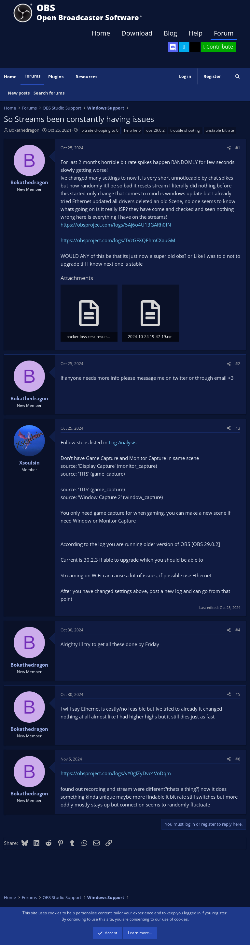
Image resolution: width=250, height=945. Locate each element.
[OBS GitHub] (195, 47)
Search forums (49, 93)
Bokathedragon (24, 130)
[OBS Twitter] (184, 47)
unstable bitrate (219, 130)
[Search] (237, 76)
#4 (237, 630)
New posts (19, 93)
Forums (32, 76)
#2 (237, 363)
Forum (224, 33)
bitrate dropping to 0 (99, 130)
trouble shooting (185, 130)
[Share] (229, 148)
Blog (170, 33)
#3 (237, 428)
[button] (68, 77)
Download (136, 33)
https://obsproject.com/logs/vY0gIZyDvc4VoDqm (116, 773)
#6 (237, 759)
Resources (86, 77)
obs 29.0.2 (155, 130)
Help (195, 33)
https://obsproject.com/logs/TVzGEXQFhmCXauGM (118, 240)
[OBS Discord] (173, 47)
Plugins (55, 77)
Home (100, 33)
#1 (237, 148)
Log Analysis (122, 442)
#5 (237, 694)
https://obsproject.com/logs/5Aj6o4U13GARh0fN (116, 224)
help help (132, 130)
